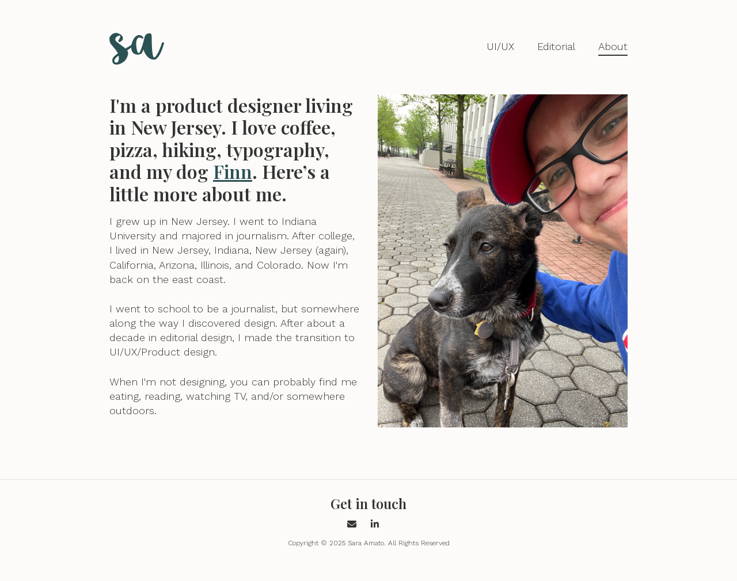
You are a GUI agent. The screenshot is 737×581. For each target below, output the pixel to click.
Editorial (556, 46)
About (613, 46)
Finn (232, 171)
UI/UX (500, 46)
